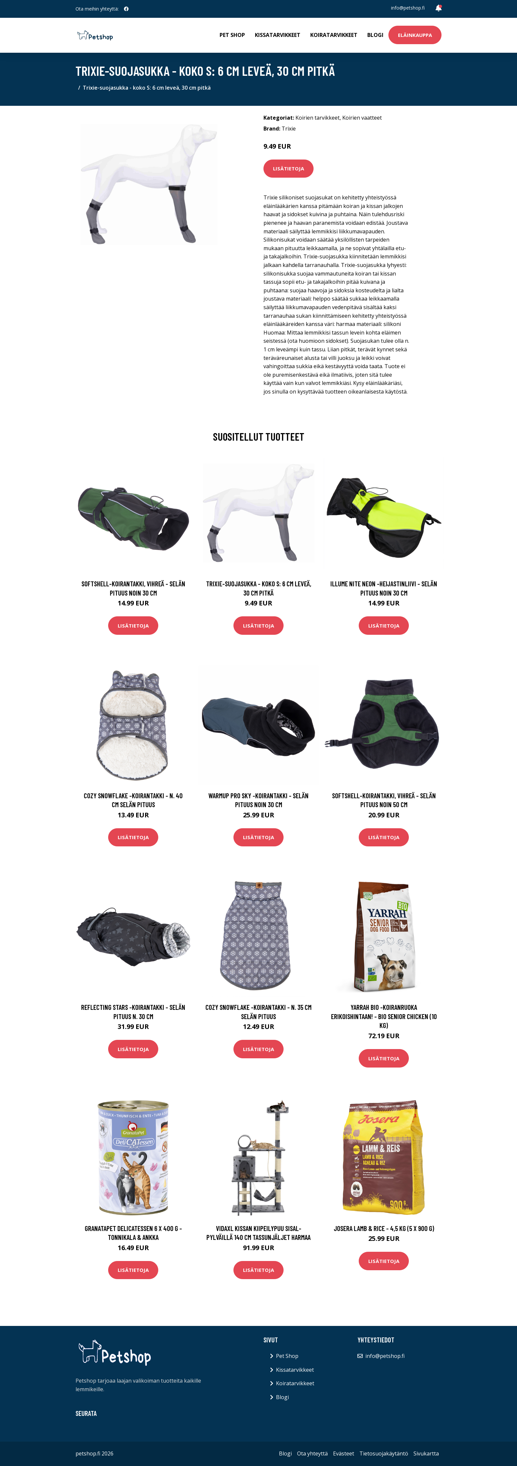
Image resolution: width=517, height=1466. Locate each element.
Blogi (375, 35)
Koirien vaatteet (362, 117)
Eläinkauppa (415, 35)
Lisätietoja (288, 168)
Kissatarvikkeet (277, 35)
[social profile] (126, 9)
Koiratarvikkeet (333, 35)
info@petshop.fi (408, 8)
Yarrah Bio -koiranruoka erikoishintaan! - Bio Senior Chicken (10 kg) (384, 1016)
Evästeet (343, 1453)
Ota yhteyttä (312, 1453)
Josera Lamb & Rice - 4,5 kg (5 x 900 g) (384, 1228)
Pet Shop (232, 35)
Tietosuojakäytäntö (383, 1453)
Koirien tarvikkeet (317, 117)
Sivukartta (426, 1453)
